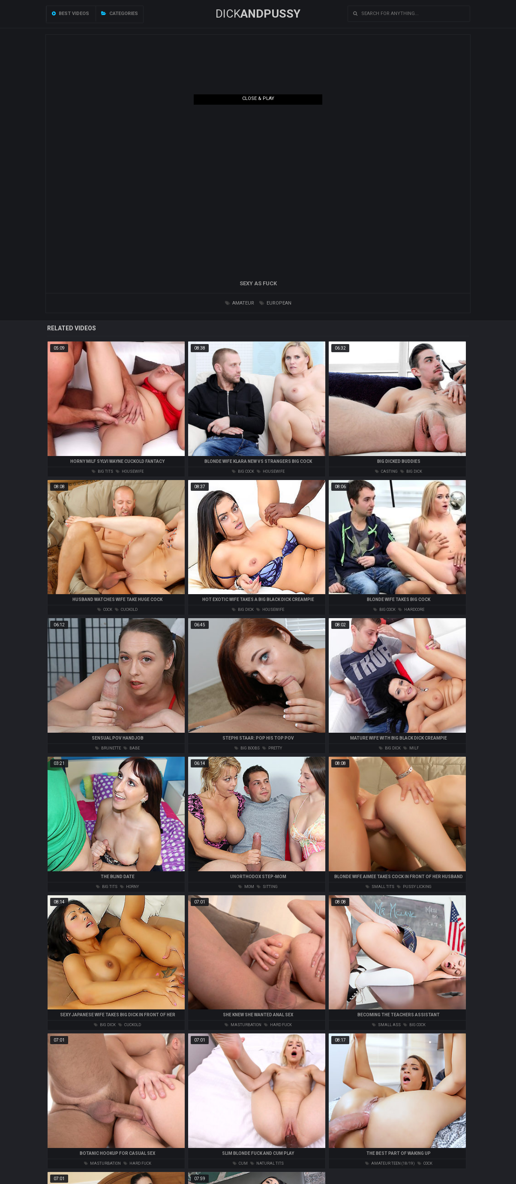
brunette (108, 748)
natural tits (267, 1163)
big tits (102, 471)
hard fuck (278, 1025)
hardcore (411, 609)
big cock (243, 471)
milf (411, 748)
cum (240, 1163)
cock (104, 609)
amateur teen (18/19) (390, 1163)
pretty (272, 748)
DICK (258, 14)
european (275, 303)
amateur (239, 303)
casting (386, 471)
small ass (386, 1025)
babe (131, 748)
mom (246, 887)
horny (129, 887)
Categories (119, 13)
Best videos (70, 13)
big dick (411, 471)
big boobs (247, 748)
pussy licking (414, 887)
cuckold (126, 609)
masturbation (243, 1025)
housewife (130, 471)
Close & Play (258, 98)
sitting (267, 887)
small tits (380, 887)
